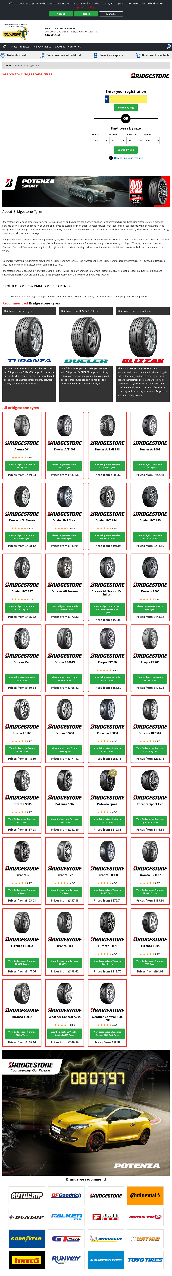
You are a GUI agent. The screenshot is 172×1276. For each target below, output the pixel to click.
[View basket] (168, 47)
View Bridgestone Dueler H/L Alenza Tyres (22, 537)
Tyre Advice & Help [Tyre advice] (42, 46)
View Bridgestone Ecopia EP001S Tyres (64, 679)
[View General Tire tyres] (145, 1217)
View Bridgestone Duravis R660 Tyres (150, 608)
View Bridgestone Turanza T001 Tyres (107, 963)
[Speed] (151, 140)
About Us (60, 46)
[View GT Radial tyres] (66, 1238)
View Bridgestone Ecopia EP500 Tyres (22, 750)
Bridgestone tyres (44, 303)
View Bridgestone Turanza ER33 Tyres (64, 963)
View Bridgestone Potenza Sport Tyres (107, 821)
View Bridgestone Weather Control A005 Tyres (64, 1033)
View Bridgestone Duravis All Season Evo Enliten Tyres (107, 609)
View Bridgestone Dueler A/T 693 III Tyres (107, 466)
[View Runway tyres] (66, 1260)
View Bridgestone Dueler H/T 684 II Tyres (107, 537)
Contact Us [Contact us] (74, 46)
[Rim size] (134, 140)
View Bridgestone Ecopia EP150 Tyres (107, 679)
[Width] (100, 140)
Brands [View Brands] (18, 65)
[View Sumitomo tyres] (106, 1260)
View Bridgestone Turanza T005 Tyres (150, 963)
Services (24, 46)
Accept (61, 13)
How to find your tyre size (128, 157)
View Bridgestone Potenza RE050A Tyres (150, 750)
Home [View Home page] (8, 65)
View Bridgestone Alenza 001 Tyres (22, 466)
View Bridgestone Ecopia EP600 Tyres (64, 750)
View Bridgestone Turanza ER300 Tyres (107, 892)
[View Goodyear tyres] (27, 1238)
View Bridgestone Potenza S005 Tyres (22, 821)
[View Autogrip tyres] (27, 1195)
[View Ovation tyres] (145, 1238)
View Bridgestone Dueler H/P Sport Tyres (64, 537)
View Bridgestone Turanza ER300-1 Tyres (150, 892)
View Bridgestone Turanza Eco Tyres (64, 892)
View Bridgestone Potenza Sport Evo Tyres (150, 821)
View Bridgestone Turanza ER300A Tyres (22, 963)
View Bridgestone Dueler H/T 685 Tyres (150, 537)
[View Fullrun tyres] (106, 1217)
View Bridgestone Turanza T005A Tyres (22, 1033)
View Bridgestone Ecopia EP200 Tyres (150, 679)
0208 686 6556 (52, 34)
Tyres (14, 46)
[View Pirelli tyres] (27, 1260)
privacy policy (85, 7)
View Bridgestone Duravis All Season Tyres (64, 608)
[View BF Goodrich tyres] (66, 1195)
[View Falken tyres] (66, 1217)
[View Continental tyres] (145, 1195)
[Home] (4, 47)
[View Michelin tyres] (106, 1238)
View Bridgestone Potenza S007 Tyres (64, 821)
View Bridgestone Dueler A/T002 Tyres (150, 466)
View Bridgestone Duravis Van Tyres (22, 679)
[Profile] (117, 140)
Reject (86, 13)
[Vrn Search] (126, 99)
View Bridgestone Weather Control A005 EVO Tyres (107, 1033)
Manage (111, 13)
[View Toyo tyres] (145, 1260)
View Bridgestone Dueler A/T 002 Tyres (64, 466)
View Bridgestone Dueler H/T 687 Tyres (22, 608)
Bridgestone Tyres (28, 211)
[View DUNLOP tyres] (27, 1217)
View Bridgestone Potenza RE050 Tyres (107, 750)
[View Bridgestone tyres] (106, 1195)
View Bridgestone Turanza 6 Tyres (22, 892)
